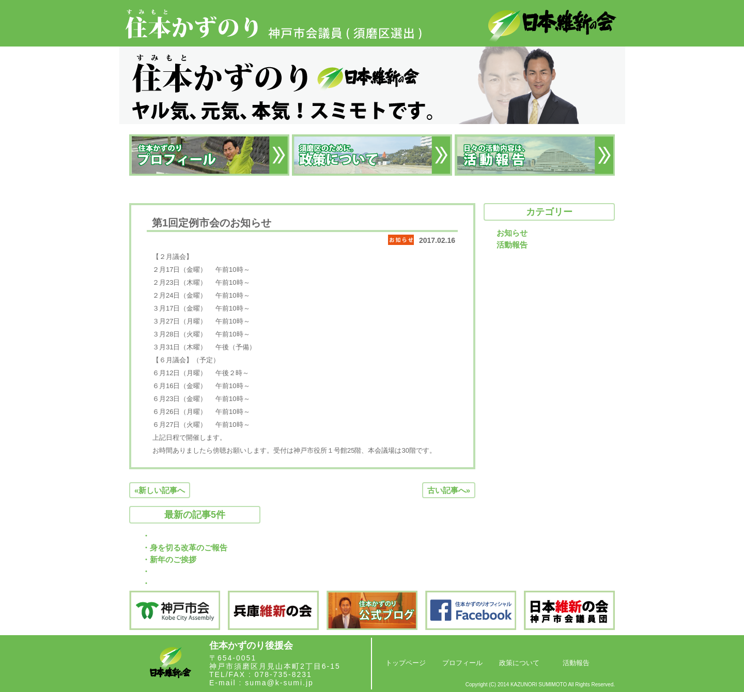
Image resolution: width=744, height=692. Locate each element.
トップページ (405, 663)
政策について (519, 663)
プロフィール (462, 663)
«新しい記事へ (159, 490)
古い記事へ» (448, 490)
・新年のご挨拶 (169, 559)
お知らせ (512, 232)
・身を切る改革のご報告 (184, 547)
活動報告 (512, 244)
